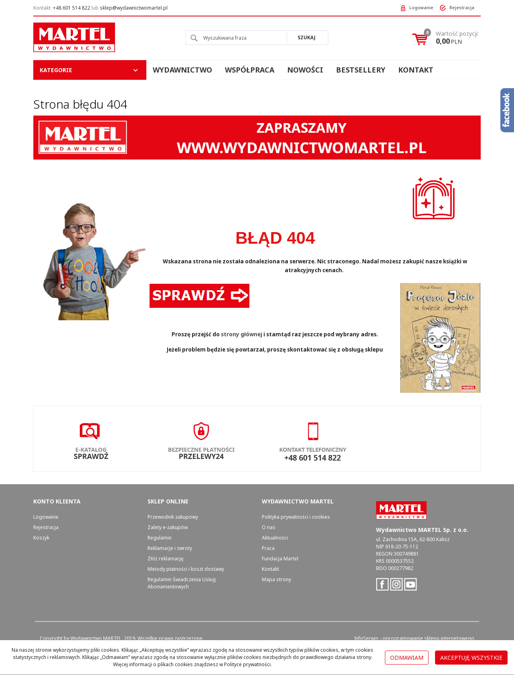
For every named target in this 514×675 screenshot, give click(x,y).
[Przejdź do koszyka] (457, 37)
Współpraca (249, 70)
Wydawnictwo (182, 70)
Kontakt (415, 70)
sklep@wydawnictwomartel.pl (134, 7)
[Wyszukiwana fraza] (236, 37)
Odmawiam (406, 657)
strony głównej (241, 334)
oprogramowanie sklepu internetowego (428, 638)
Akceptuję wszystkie (471, 657)
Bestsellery (360, 70)
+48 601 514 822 (71, 7)
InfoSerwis (366, 638)
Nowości (305, 70)
